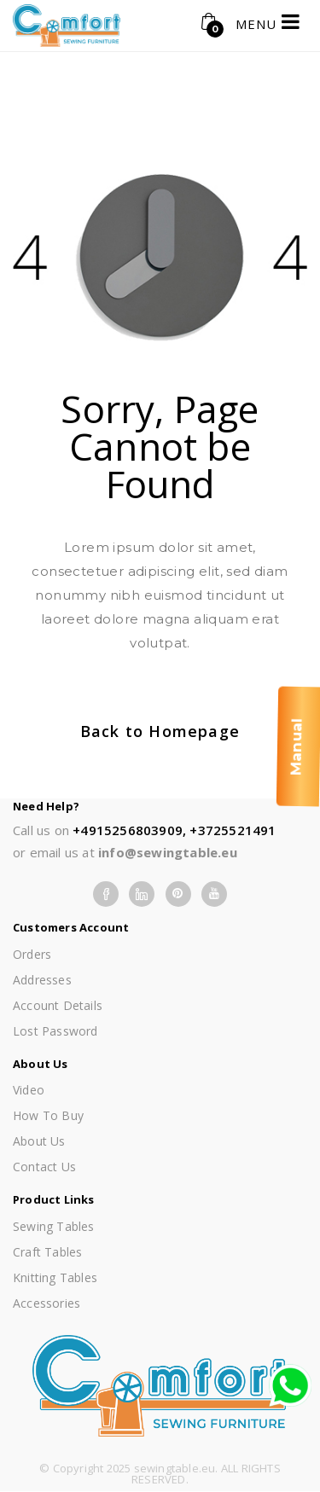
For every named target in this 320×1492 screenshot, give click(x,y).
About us (39, 1141)
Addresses (42, 980)
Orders (32, 954)
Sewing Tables (54, 1226)
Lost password (55, 1031)
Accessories (46, 1303)
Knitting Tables (55, 1277)
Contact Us (44, 1166)
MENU (268, 21)
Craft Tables (47, 1252)
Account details (57, 1005)
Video (28, 1090)
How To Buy (48, 1115)
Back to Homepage (160, 731)
